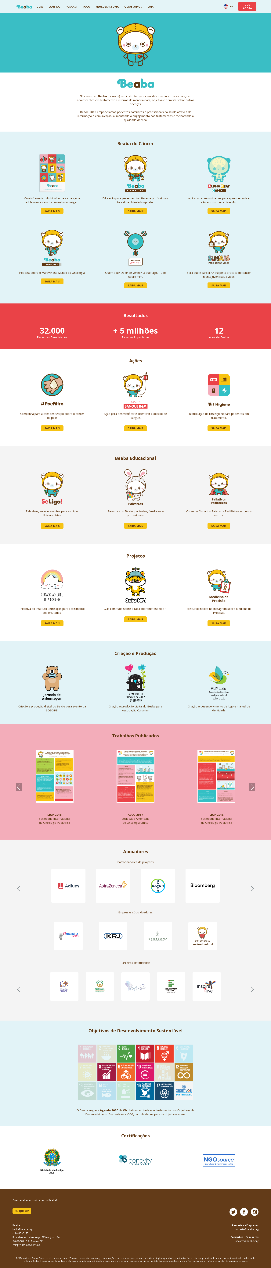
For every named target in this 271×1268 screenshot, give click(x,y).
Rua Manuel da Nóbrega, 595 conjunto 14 (36, 1237)
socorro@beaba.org (246, 1241)
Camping (54, 6)
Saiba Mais (52, 211)
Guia (40, 6)
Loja (151, 6)
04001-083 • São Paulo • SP (28, 1241)
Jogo (86, 6)
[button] (18, 889)
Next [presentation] (252, 787)
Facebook (244, 1212)
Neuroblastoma (107, 6)
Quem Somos (133, 6)
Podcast (72, 6)
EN (228, 6)
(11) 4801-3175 (20, 1233)
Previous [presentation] (19, 787)
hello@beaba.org (22, 1229)
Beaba (24, 6)
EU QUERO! (22, 1211)
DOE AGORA (247, 6)
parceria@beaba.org (246, 1229)
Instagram (254, 1212)
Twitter (233, 1212)
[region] (135, 888)
